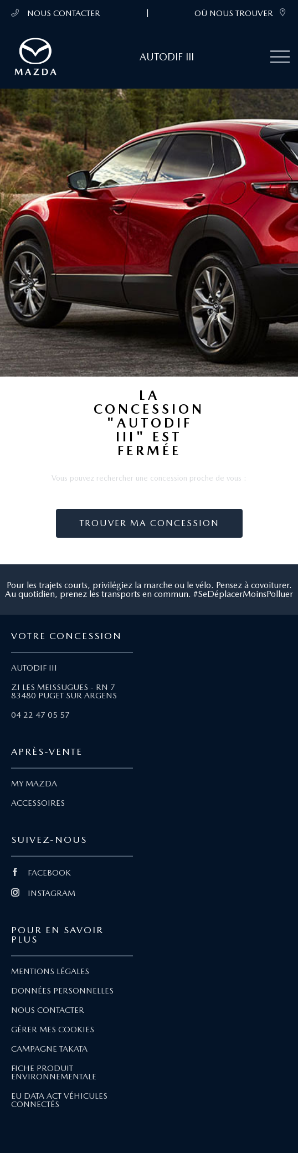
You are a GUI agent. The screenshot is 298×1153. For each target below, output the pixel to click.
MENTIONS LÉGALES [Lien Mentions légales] (50, 971)
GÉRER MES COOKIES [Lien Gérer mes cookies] (52, 1029)
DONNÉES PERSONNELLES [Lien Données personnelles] (62, 991)
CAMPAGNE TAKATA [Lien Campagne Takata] (49, 1049)
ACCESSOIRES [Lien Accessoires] (38, 803)
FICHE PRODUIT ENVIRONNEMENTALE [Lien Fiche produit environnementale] (53, 1072)
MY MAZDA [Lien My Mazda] (34, 784)
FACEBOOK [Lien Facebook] (41, 873)
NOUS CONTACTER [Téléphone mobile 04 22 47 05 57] (55, 13)
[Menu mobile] (280, 57)
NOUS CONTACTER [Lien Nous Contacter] (47, 1010)
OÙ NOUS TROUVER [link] (240, 13)
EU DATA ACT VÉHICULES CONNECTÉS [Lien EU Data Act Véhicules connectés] (59, 1100)
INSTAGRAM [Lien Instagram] (43, 893)
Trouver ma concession (149, 523)
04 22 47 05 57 (40, 715)
